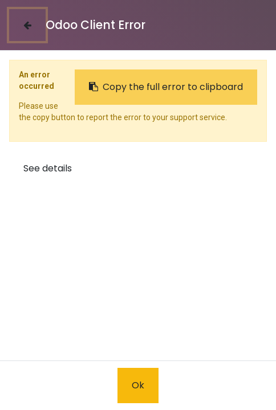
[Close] (27, 25)
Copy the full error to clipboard (166, 86)
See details (47, 168)
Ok (138, 385)
